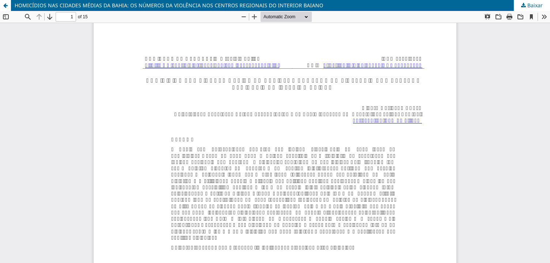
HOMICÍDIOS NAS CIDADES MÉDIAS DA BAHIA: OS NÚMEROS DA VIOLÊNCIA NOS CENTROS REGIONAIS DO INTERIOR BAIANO (169, 5)
